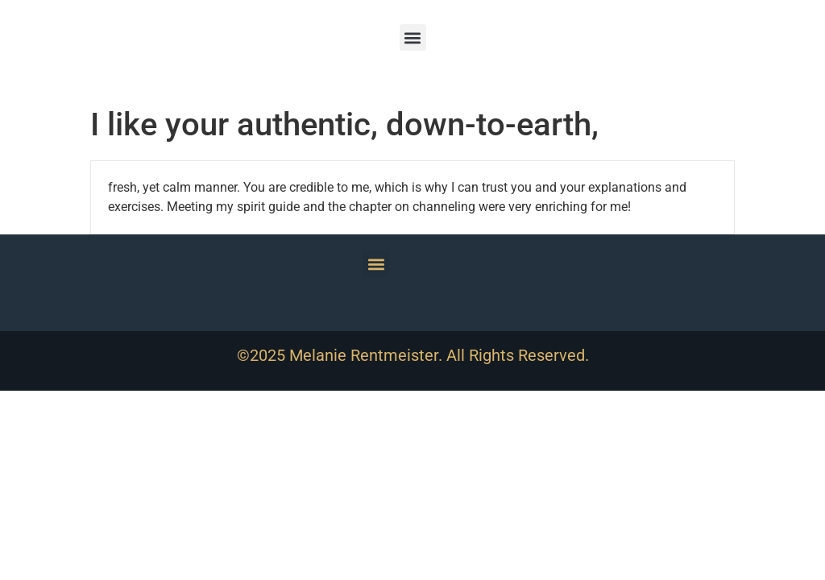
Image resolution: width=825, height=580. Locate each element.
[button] (413, 37)
